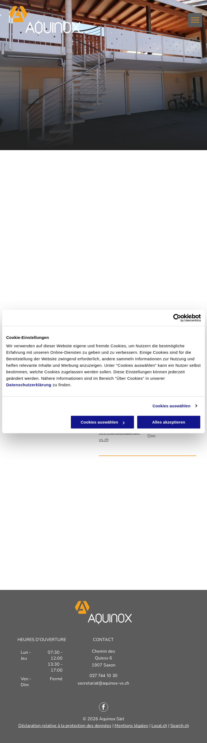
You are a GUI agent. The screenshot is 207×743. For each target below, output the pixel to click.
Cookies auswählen (172, 406)
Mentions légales (131, 726)
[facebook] (103, 707)
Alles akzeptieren (168, 422)
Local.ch (159, 726)
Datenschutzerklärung (28, 384)
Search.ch (179, 726)
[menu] (195, 20)
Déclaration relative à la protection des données (64, 726)
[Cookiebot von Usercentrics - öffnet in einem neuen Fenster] (177, 318)
